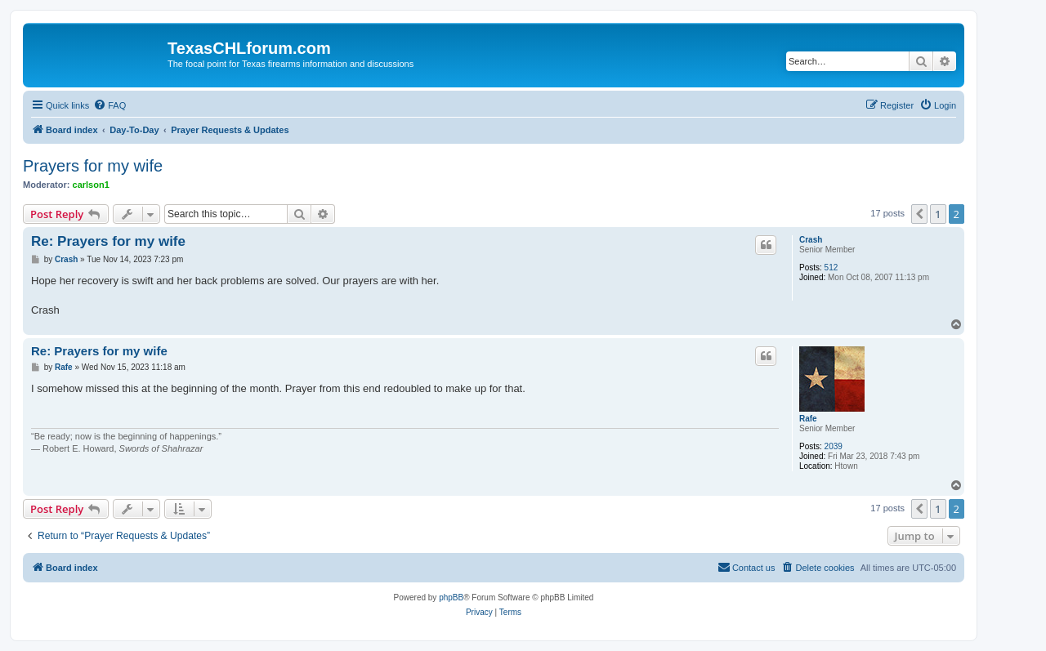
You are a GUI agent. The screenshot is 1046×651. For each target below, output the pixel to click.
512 (831, 267)
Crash (810, 239)
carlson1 (91, 185)
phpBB (451, 597)
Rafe (808, 418)
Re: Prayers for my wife (108, 241)
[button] (919, 214)
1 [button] (938, 214)
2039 (834, 446)
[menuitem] (109, 105)
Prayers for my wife (93, 166)
